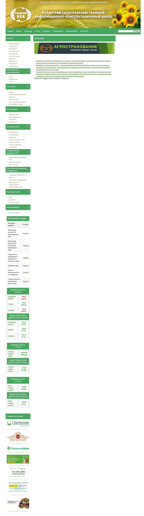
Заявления (12, 97)
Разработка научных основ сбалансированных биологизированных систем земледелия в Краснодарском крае (73, 72)
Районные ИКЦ (71, 31)
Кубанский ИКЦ (13, 132)
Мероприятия (13, 121)
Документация (13, 79)
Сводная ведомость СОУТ (17, 139)
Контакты (84, 31)
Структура (28, 31)
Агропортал (12, 137)
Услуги (37, 31)
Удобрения (12, 58)
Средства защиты (14, 56)
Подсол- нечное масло (11, 354)
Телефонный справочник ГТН (18, 175)
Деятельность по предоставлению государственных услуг (16, 185)
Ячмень (11, 304)
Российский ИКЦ (14, 135)
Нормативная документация (17, 94)
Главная (10, 31)
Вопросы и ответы (14, 202)
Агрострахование (14, 212)
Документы (12, 200)
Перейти (26, 233)
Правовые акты (13, 114)
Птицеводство (13, 46)
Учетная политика (14, 142)
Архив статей (13, 164)
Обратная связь (14, 99)
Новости (11, 177)
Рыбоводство (13, 48)
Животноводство (14, 44)
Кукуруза (11, 310)
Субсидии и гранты (15, 162)
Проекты (11, 92)
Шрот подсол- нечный (11, 388)
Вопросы (46, 31)
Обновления (58, 31)
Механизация (13, 61)
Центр (18, 31)
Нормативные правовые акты (18, 180)
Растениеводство (14, 51)
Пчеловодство (13, 53)
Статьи (11, 81)
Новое (11, 197)
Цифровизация (13, 66)
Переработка (13, 63)
